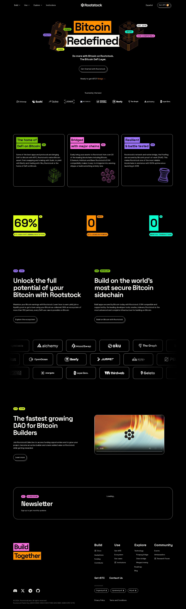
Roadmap (138, 567)
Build (98, 545)
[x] (23, 591)
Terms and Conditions (118, 600)
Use (117, 545)
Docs (97, 551)
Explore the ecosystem (25, 319)
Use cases (118, 558)
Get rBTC (164, 5)
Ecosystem (118, 555)
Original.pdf (101, 590)
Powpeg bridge (142, 555)
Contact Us (116, 577)
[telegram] (30, 591)
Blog (136, 571)
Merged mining (142, 563)
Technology (138, 551)
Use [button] (26, 5)
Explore (140, 545)
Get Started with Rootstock (93, 69)
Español (149, 5)
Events (157, 551)
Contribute (98, 563)
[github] (38, 591)
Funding (97, 559)
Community (163, 545)
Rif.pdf (133, 590)
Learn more (20, 457)
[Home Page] (91, 5)
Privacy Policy (99, 600)
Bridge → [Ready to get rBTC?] (93, 78)
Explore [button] (37, 5)
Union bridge (141, 559)
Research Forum (162, 559)
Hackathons (98, 555)
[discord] (15, 591)
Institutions (51, 5)
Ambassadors (159, 555)
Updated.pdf (118, 590)
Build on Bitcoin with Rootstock (109, 319)
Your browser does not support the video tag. (129, 434)
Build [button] (16, 5)
